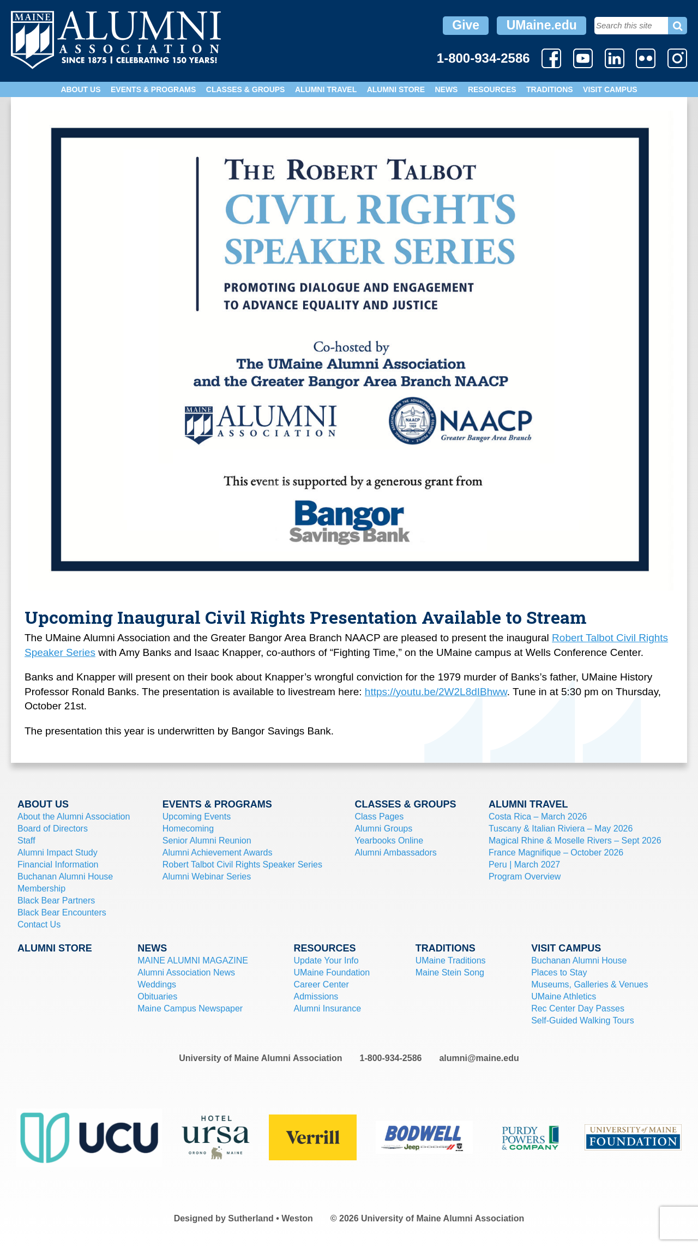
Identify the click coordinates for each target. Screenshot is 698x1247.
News (446, 89)
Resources (492, 89)
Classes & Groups (245, 89)
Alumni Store (396, 89)
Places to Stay (559, 972)
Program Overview (525, 876)
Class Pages (379, 816)
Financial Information (58, 864)
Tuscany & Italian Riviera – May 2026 (561, 828)
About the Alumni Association (73, 816)
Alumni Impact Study (57, 852)
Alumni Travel (326, 89)
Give (465, 25)
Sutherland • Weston (270, 1218)
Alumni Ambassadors (395, 852)
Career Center (320, 984)
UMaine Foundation (331, 972)
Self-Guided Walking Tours (582, 1020)
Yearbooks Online (388, 840)
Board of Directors (52, 828)
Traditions (549, 89)
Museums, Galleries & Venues (589, 984)
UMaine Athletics (563, 996)
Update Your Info (325, 960)
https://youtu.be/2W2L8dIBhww (436, 691)
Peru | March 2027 (524, 864)
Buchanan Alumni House (65, 876)
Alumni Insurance (327, 1008)
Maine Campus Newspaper (190, 1008)
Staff (26, 840)
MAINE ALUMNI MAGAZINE (192, 960)
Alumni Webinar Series (207, 876)
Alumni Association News (186, 972)
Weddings (156, 984)
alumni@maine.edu (479, 1058)
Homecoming (188, 828)
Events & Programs (153, 89)
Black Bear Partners (56, 900)
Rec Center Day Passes (577, 1008)
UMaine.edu (542, 25)
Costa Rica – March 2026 (538, 816)
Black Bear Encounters (61, 912)
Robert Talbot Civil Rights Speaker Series (242, 864)
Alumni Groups (383, 828)
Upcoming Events (197, 816)
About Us (80, 89)
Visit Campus (610, 89)
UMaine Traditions (451, 960)
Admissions (315, 996)
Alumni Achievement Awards (218, 852)
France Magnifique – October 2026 (556, 852)
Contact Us (39, 924)
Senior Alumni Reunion (207, 840)
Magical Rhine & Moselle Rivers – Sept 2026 (575, 840)
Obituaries (157, 996)
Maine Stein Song (450, 972)
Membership (41, 888)
